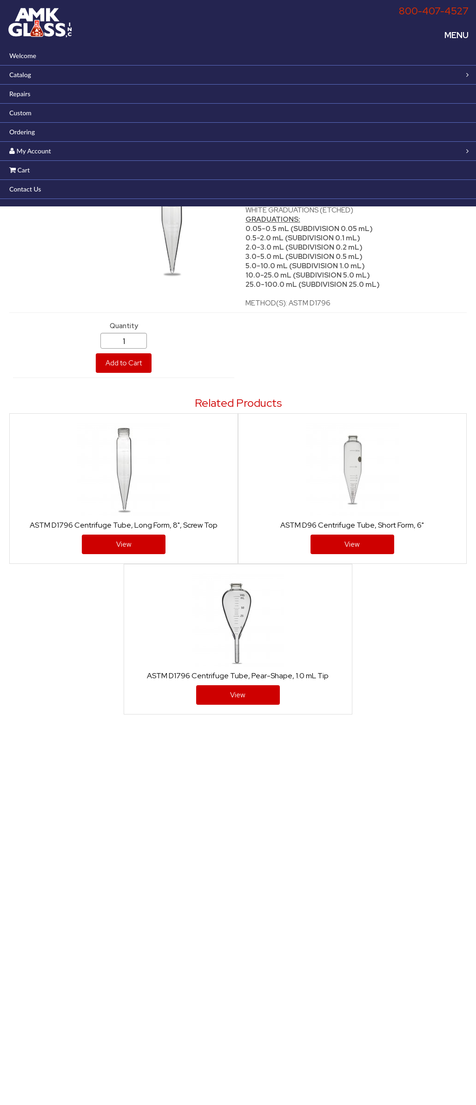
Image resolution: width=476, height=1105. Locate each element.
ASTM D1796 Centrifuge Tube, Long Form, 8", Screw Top (124, 525)
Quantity (124, 326)
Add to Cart (124, 363)
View (124, 544)
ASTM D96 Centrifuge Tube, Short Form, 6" (352, 525)
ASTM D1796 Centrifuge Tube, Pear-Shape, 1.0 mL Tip (238, 676)
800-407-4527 (434, 11)
